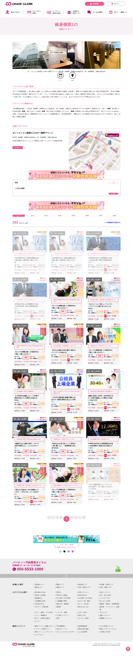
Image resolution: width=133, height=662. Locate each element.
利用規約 (118, 657)
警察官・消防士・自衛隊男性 (109, 617)
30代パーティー (105, 605)
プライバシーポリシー (106, 657)
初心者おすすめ (40, 605)
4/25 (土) (100, 224)
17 (95, 529)
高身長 (58, 620)
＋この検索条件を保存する (112, 232)
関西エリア (60, 600)
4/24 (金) (87, 224)
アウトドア (103, 625)
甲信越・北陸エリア (106, 598)
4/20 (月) (32, 224)
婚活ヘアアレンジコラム (108, 642)
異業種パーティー (106, 631)
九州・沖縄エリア (106, 600)
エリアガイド (39, 648)
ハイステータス (105, 611)
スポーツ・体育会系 (41, 620)
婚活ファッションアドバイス (44, 645)
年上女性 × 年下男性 (63, 611)
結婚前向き (38, 611)
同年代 (58, 605)
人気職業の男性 (61, 614)
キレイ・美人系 (83, 617)
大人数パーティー (62, 628)
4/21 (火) (46, 224)
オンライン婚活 (83, 631)
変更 (108, 187)
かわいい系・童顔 (84, 614)
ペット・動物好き (41, 628)
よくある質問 (97, 12)
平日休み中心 (39, 617)
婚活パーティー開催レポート (45, 639)
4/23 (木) (73, 224)
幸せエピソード (61, 642)
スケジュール (60, 84)
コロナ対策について (106, 639)
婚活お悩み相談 (83, 642)
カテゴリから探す (19, 606)
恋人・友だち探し (106, 608)
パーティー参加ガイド (42, 642)
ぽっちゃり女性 (105, 614)
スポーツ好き (82, 625)
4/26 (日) (114, 224)
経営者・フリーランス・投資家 (109, 621)
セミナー (38, 634)
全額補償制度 (82, 639)
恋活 (57, 631)
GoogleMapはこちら (22, 153)
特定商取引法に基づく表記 (89, 657)
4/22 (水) (59, 224)
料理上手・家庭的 (62, 617)
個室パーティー (105, 628)
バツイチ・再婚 (61, 625)
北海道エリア (39, 598)
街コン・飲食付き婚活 (42, 631)
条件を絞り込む (108, 200)
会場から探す (17, 598)
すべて (18, 224)
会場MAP (72, 84)
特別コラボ (82, 628)
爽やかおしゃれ (83, 620)
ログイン (116, 4)
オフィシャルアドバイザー (65, 645)
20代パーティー (83, 605)
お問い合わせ (75, 657)
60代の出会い (82, 608)
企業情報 (67, 657)
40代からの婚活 (40, 608)
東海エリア (38, 600)
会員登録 (96, 4)
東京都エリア (82, 598)
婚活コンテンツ (18, 639)
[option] (30, 55)
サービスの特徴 (37, 12)
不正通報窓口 (60, 639)
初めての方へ (16, 12)
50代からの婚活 (61, 608)
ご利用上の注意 (105, 645)
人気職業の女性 (40, 614)
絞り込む (125, 649)
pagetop (66, 589)
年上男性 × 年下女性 (85, 611)
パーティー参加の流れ (57, 12)
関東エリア (60, 598)
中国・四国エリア (84, 600)
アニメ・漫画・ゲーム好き (44, 625)
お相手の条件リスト (77, 12)
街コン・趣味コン (120, 12)
